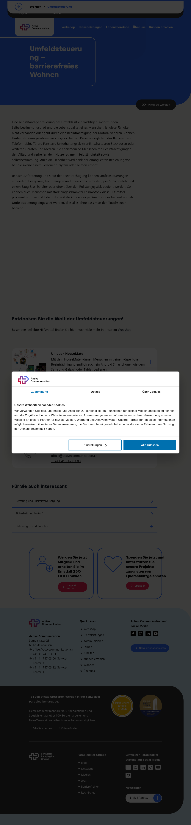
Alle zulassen (150, 445)
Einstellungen (95, 445)
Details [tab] (95, 391)
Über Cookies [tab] (151, 391)
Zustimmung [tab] (39, 391)
